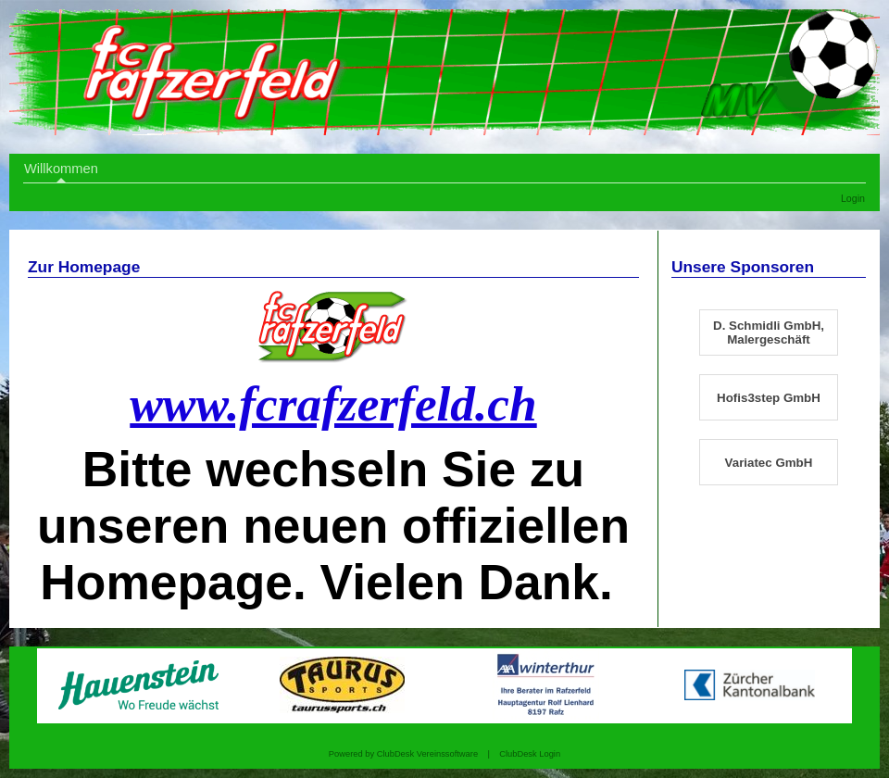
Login (853, 198)
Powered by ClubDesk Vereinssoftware (403, 754)
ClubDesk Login (529, 754)
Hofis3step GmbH (768, 398)
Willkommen (61, 168)
